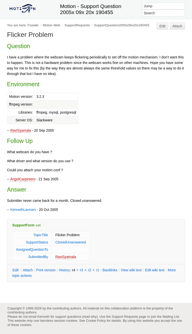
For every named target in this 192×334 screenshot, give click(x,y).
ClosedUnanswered (70, 242)
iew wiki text (131, 270)
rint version (46, 270)
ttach (28, 270)
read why (89, 316)
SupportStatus (37, 242)
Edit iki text (154, 270)
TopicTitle (41, 235)
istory (64, 270)
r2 (89, 270)
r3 (81, 270)
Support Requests (125, 316)
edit (38, 225)
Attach (177, 26)
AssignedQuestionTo (32, 249)
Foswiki (33, 25)
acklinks (109, 270)
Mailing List (170, 316)
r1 (97, 270)
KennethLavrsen (23, 210)
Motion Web (51, 25)
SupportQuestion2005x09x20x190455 (121, 25)
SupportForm (23, 225)
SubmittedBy (38, 257)
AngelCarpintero (22, 179)
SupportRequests (77, 25)
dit (16, 270)
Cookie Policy (96, 320)
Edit (163, 26)
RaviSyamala (20, 130)
